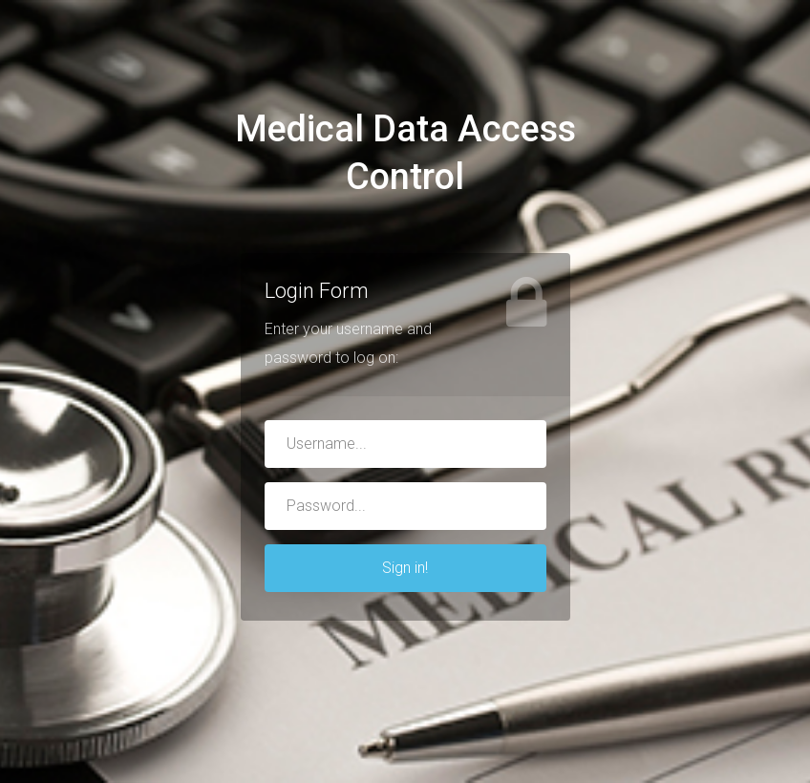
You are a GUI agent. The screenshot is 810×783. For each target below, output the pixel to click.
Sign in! (405, 568)
